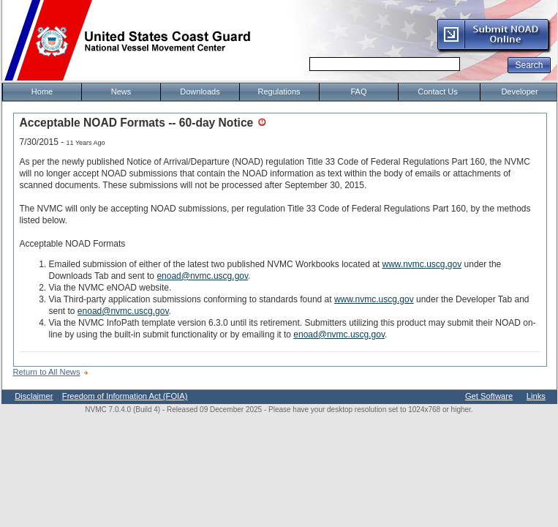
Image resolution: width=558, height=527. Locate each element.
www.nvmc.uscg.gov (422, 264)
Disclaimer (34, 396)
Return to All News (46, 371)
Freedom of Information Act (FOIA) (125, 396)
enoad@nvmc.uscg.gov (202, 276)
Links (536, 396)
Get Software (489, 396)
